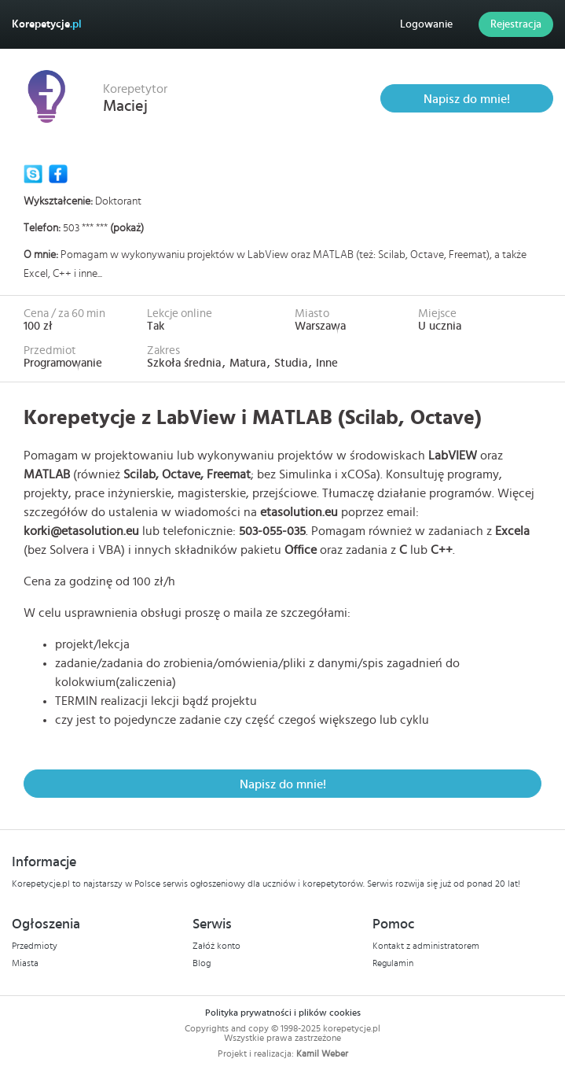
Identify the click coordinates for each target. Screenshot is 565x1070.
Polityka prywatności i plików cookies (283, 1012)
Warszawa (320, 326)
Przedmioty (34, 945)
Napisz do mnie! (467, 99)
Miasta (25, 963)
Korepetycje (47, 24)
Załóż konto (216, 945)
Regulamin (392, 963)
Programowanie (63, 363)
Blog (202, 963)
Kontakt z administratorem (425, 945)
